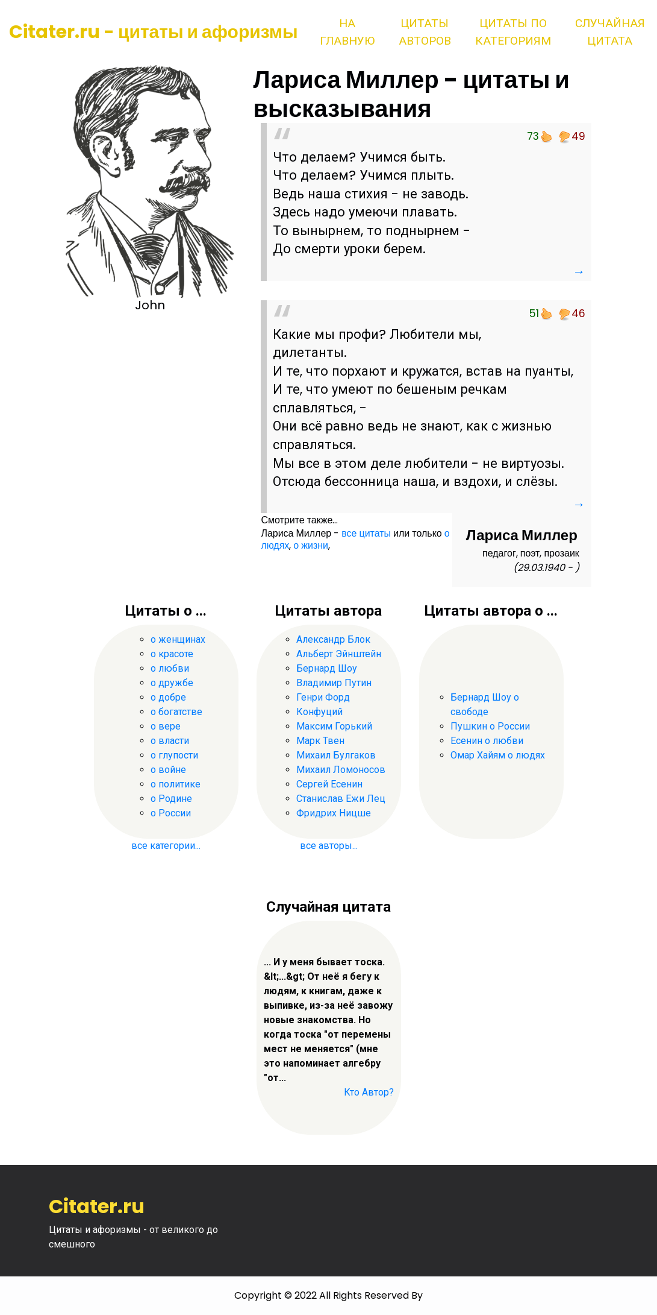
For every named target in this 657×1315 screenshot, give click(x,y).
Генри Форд (323, 697)
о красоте (172, 654)
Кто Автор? (369, 1092)
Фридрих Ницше (333, 813)
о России (171, 813)
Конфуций (319, 711)
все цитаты (366, 533)
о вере (166, 726)
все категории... (166, 845)
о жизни (310, 545)
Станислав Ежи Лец (340, 798)
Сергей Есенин (329, 784)
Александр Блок (333, 639)
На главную (347, 32)
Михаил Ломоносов (340, 769)
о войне (168, 769)
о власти (170, 740)
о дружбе (172, 683)
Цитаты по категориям (513, 32)
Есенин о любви (486, 740)
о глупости (174, 755)
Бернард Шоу (326, 668)
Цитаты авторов (425, 32)
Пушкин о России (490, 726)
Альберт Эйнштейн (338, 654)
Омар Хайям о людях (497, 755)
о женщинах (178, 639)
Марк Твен (320, 740)
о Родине (171, 798)
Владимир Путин (334, 683)
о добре (168, 697)
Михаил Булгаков (336, 755)
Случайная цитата (610, 32)
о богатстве (176, 711)
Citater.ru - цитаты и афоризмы (153, 32)
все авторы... (329, 845)
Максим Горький (334, 726)
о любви (170, 668)
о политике (176, 784)
